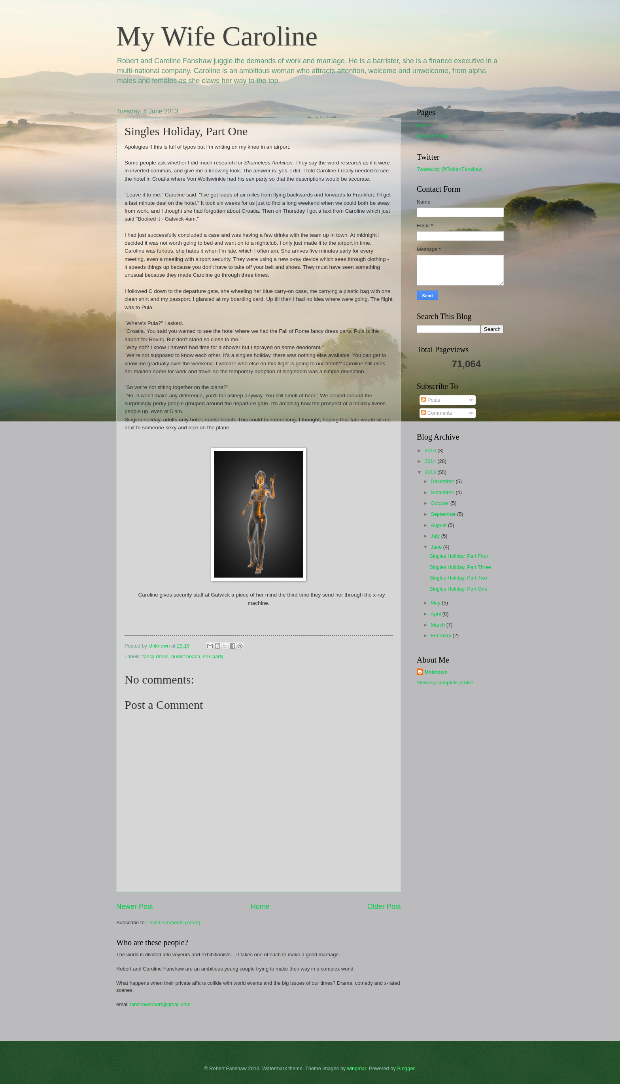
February (441, 635)
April (436, 614)
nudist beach (185, 656)
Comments (436, 413)
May (436, 603)
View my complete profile (445, 683)
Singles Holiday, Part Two (458, 578)
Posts (430, 400)
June (437, 547)
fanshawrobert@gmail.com (160, 1004)
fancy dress (155, 656)
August (439, 525)
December (443, 481)
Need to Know (433, 136)
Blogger (406, 1068)
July (436, 536)
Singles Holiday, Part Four (458, 556)
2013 (431, 472)
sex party (213, 656)
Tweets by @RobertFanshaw (449, 169)
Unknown (436, 672)
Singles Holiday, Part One (458, 589)
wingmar (356, 1068)
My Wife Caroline (217, 36)
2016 (431, 450)
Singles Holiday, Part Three (460, 567)
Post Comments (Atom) (173, 922)
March (438, 625)
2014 (431, 461)
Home (260, 906)
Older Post (384, 906)
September (444, 514)
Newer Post (134, 906)
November (443, 492)
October (440, 503)
